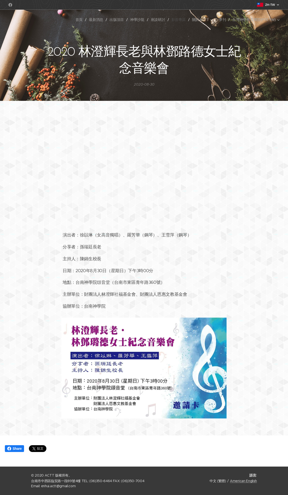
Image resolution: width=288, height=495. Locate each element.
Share (14, 449)
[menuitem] (86, 20)
